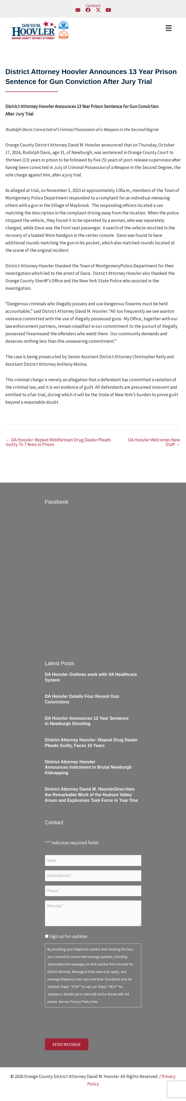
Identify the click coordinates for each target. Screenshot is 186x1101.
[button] (77, 9)
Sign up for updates (68, 936)
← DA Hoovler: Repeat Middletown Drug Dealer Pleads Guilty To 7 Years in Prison (58, 442)
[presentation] (85, 1022)
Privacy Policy (80, 1001)
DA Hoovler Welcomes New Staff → (154, 442)
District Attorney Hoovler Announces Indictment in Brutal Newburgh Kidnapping (88, 767)
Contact (93, 5)
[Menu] (169, 28)
